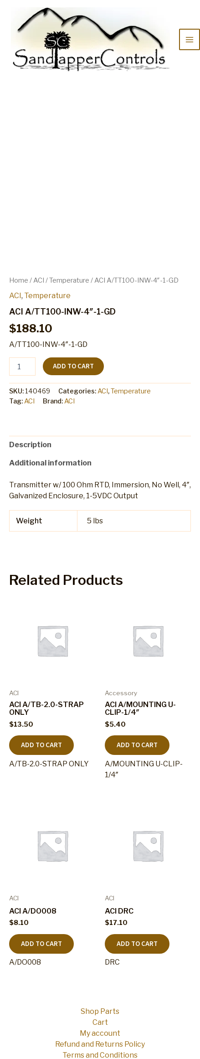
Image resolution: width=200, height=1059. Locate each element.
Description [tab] (30, 444)
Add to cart (73, 366)
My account (100, 1033)
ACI (38, 280)
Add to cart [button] (41, 745)
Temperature (69, 280)
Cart (100, 1022)
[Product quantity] (22, 366)
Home (18, 280)
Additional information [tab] (50, 463)
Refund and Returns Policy (100, 1044)
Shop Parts (100, 1011)
